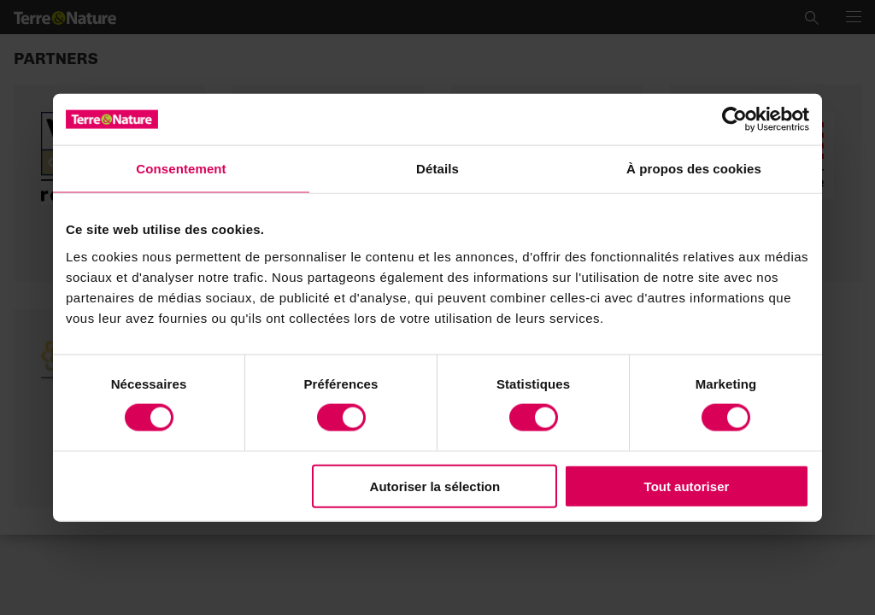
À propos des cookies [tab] (693, 168)
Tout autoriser (687, 485)
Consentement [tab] (181, 168)
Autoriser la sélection (435, 485)
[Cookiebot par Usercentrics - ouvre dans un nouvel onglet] (734, 119)
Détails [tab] (437, 168)
